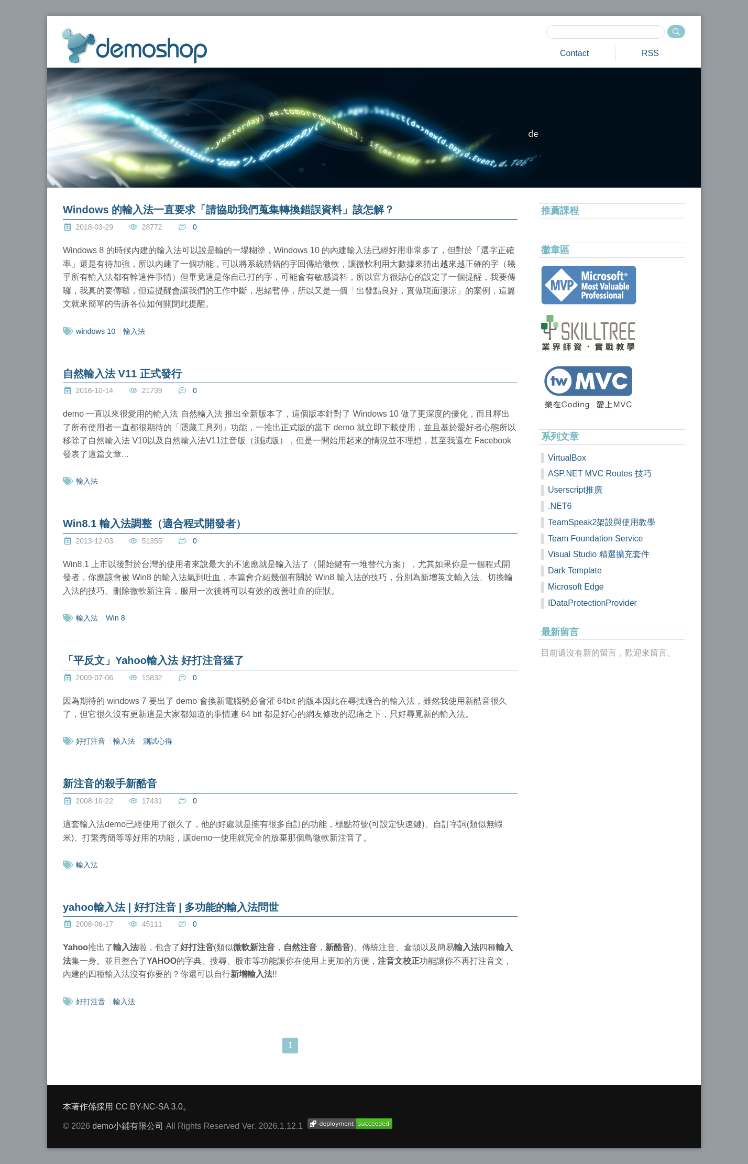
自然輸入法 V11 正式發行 (122, 373)
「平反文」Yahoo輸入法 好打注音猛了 (153, 660)
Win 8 (115, 618)
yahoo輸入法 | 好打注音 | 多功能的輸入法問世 (171, 907)
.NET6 (559, 506)
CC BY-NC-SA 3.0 (148, 1106)
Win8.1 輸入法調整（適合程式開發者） (154, 523)
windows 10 (95, 331)
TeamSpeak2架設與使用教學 (601, 522)
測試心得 (157, 741)
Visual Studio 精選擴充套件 (599, 554)
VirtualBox (567, 457)
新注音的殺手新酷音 (110, 783)
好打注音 (90, 741)
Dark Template (575, 570)
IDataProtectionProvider (592, 603)
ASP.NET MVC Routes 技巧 (600, 473)
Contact (574, 53)
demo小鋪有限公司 (127, 1126)
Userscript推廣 (575, 489)
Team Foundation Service (595, 538)
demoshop (134, 45)
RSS (650, 53)
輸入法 (134, 331)
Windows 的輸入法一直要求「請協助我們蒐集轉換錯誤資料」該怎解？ (228, 209)
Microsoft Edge (576, 586)
